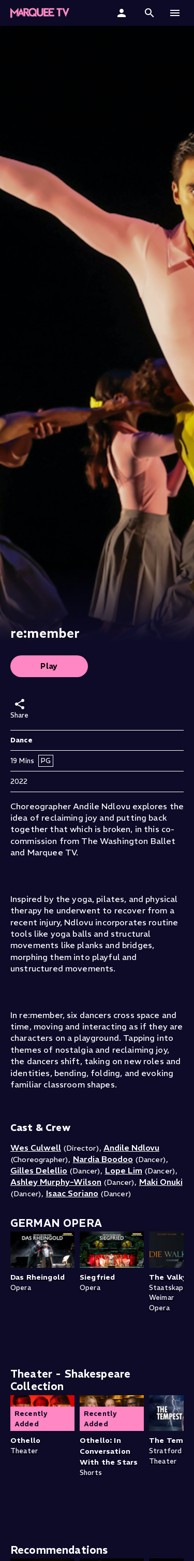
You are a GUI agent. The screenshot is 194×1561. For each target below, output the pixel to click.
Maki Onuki (161, 1182)
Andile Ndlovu (131, 1147)
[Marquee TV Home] (40, 13)
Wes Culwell (35, 1147)
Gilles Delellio (38, 1170)
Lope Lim (123, 1170)
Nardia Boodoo (103, 1159)
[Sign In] (122, 13)
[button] (149, 13)
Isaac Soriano (72, 1193)
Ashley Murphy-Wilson (55, 1182)
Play (49, 666)
